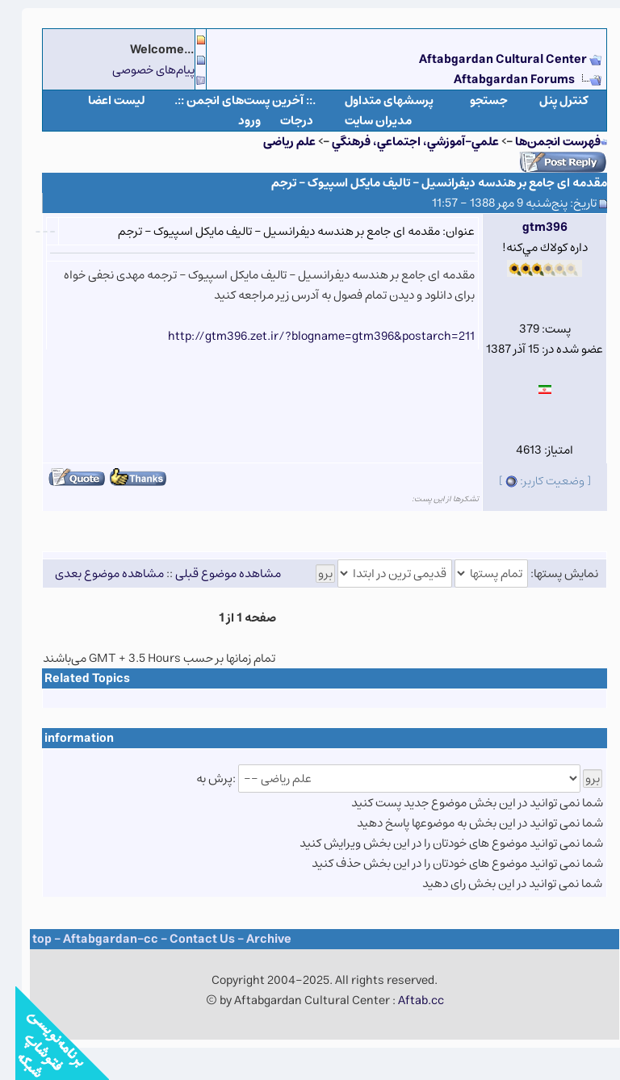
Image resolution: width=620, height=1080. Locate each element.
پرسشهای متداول (373, 100)
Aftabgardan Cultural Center (489, 59)
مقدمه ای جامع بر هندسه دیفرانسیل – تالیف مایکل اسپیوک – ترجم (424, 183)
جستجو (473, 100)
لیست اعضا (101, 100)
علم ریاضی (274, 142)
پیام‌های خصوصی (138, 70)
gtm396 (529, 227)
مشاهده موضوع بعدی (94, 573)
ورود (234, 121)
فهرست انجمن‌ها (542, 142)
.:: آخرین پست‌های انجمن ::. (229, 100)
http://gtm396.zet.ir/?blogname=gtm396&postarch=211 (306, 336)
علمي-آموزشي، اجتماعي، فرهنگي (400, 142)
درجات (281, 121)
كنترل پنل (548, 100)
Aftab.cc (406, 1000)
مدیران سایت (362, 121)
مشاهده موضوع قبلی (213, 573)
